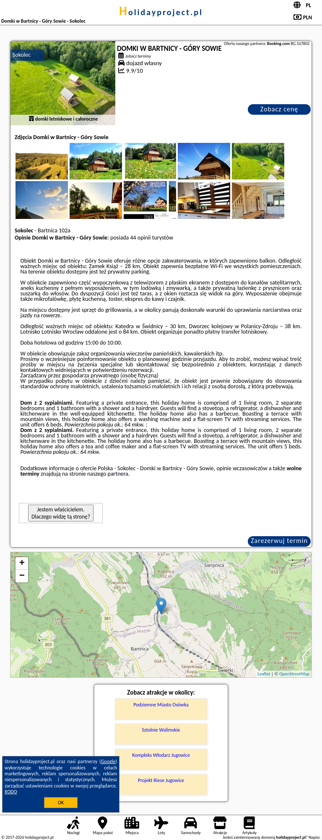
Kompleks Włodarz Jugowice (161, 755)
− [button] (22, 576)
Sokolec (22, 54)
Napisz (314, 837)
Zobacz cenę (279, 109)
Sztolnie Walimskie (161, 730)
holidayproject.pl (161, 12)
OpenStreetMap (294, 674)
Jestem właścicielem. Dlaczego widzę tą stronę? (60, 513)
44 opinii (140, 237)
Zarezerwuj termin (279, 541)
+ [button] (22, 563)
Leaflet (263, 674)
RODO (11, 792)
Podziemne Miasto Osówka (160, 705)
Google (108, 761)
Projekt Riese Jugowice (161, 780)
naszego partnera (107, 473)
